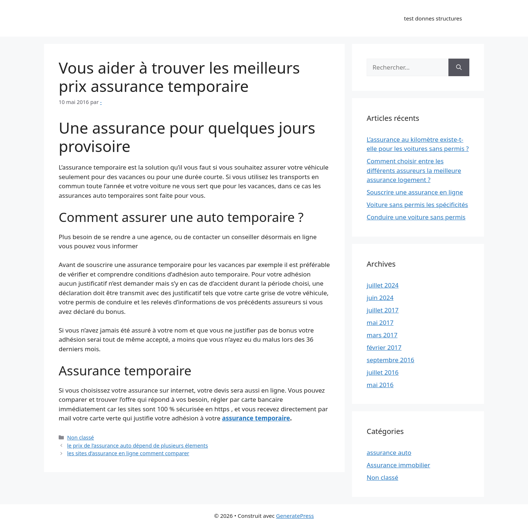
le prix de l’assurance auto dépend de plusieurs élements (137, 445)
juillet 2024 (383, 285)
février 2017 (384, 347)
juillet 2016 (383, 372)
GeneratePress (295, 515)
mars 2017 (382, 335)
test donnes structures (433, 18)
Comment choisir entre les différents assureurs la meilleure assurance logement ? (414, 170)
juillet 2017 (383, 310)
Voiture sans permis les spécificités (417, 204)
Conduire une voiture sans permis (416, 217)
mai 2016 (380, 385)
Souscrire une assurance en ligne (415, 192)
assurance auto (389, 452)
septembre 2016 (390, 360)
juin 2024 (380, 297)
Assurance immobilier (398, 465)
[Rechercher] (458, 67)
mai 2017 (380, 322)
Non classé (80, 437)
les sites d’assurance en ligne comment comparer (128, 453)
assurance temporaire (256, 418)
